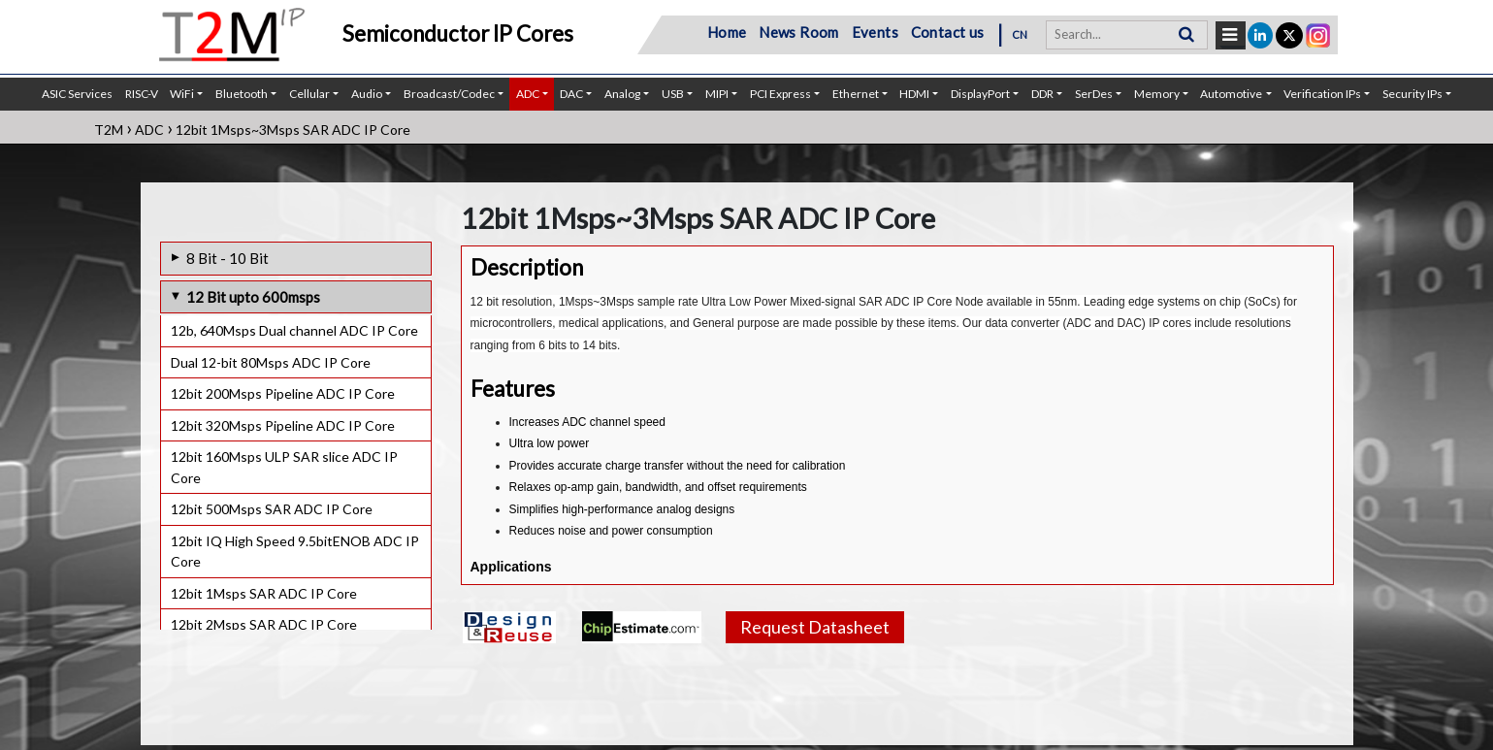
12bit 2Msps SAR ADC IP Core (264, 624)
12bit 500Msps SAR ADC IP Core (272, 509)
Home (727, 32)
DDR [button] (1042, 93)
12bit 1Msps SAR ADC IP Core (264, 593)
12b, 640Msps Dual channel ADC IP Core (294, 330)
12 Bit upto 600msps (253, 297)
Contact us (948, 32)
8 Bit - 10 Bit (227, 258)
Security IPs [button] (1412, 93)
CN (1020, 34)
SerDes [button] (1094, 93)
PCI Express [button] (780, 93)
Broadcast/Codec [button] (449, 93)
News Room (799, 32)
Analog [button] (622, 93)
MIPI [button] (717, 93)
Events (875, 32)
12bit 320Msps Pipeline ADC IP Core (283, 425)
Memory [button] (1157, 93)
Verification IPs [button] (1322, 93)
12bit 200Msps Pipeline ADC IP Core (283, 393)
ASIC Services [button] (77, 93)
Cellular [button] (309, 93)
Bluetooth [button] (241, 93)
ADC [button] (527, 93)
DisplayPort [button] (980, 93)
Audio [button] (366, 93)
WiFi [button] (182, 93)
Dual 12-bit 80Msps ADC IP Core (271, 362)
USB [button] (673, 93)
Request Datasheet (815, 626)
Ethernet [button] (855, 93)
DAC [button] (571, 93)
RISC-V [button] (141, 93)
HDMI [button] (914, 93)
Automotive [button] (1231, 93)
